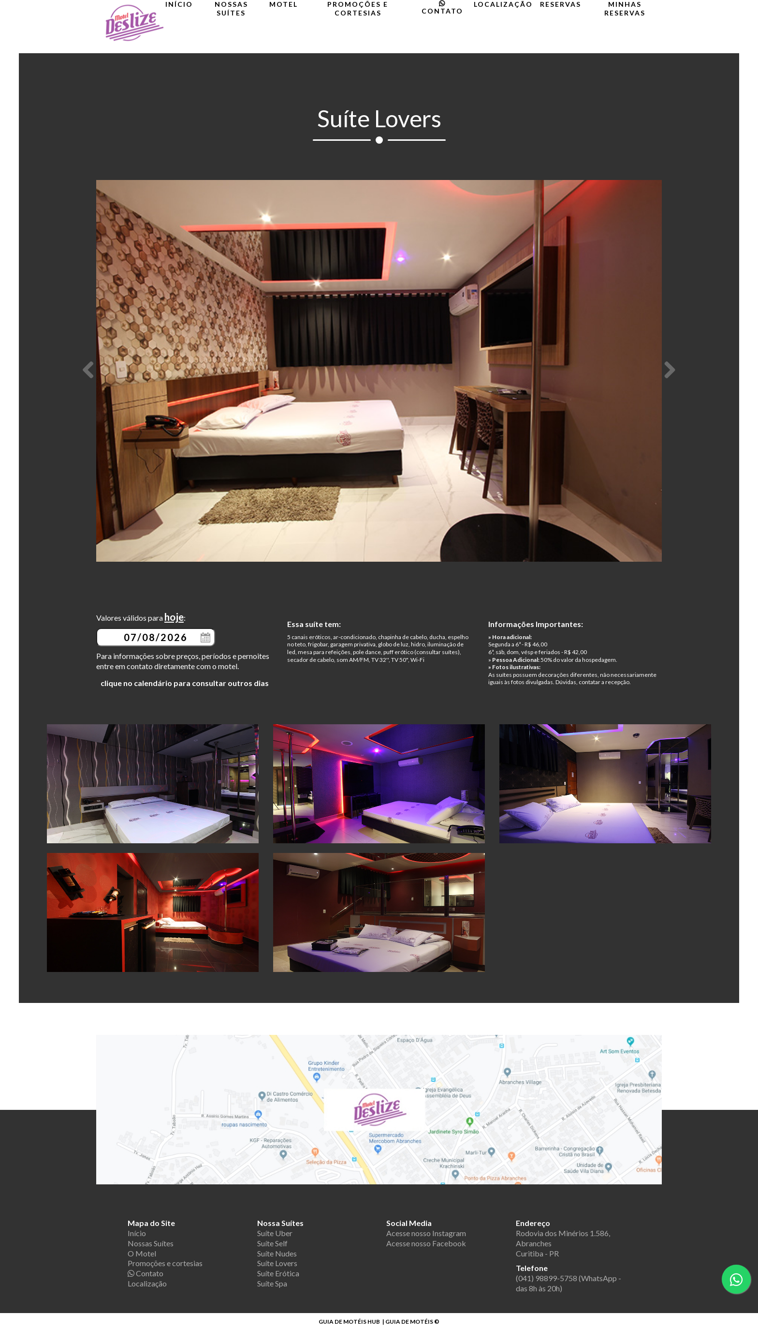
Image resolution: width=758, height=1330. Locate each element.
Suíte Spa (272, 1283)
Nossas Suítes (231, 8)
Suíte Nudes (277, 1253)
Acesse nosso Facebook (426, 1243)
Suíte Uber (274, 1233)
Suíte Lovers (277, 1263)
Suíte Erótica (278, 1273)
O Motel (142, 1253)
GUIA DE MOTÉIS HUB (349, 1321)
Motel (283, 4)
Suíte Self (272, 1243)
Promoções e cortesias (357, 8)
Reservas (560, 4)
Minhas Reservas (624, 8)
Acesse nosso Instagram (426, 1233)
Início (179, 4)
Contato (442, 7)
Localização (503, 4)
